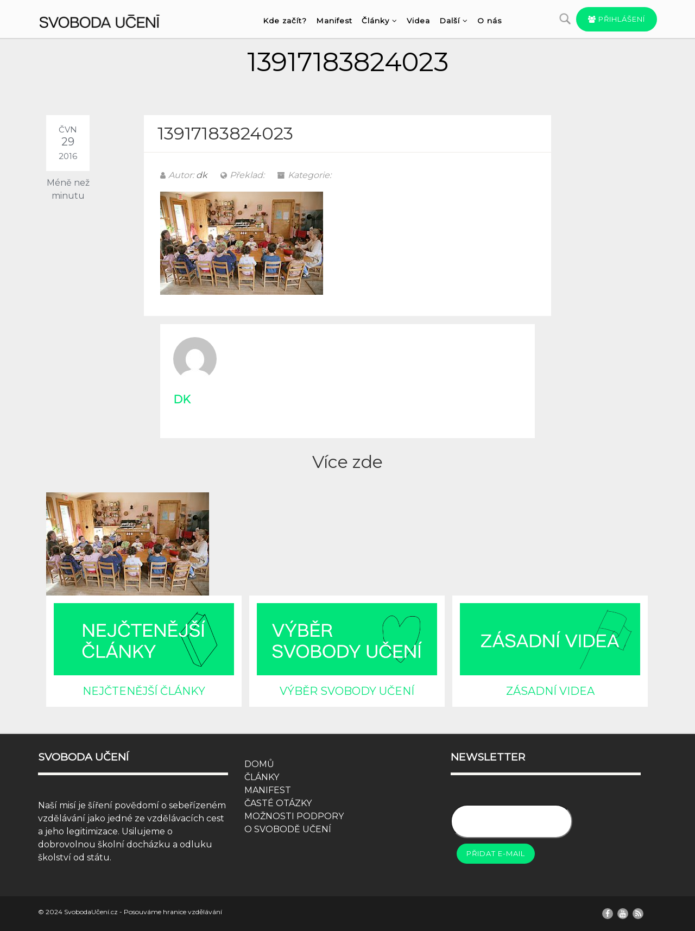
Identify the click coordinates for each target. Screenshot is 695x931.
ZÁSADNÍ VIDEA (550, 691)
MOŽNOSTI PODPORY (294, 816)
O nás (489, 20)
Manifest (334, 20)
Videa (418, 20)
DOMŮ (259, 764)
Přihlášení (616, 19)
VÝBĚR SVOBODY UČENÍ (347, 691)
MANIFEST (267, 790)
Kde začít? (285, 20)
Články (379, 20)
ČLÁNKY (261, 777)
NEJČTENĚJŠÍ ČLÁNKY (144, 691)
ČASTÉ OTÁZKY (278, 803)
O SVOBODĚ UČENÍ (287, 829)
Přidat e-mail (495, 853)
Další (453, 20)
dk (201, 175)
